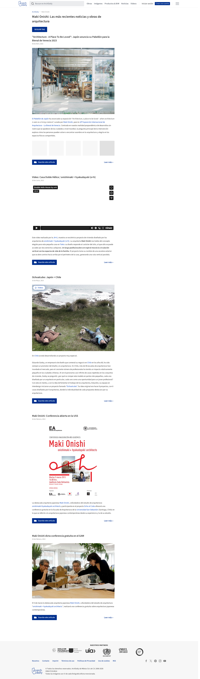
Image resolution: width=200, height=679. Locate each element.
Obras (89, 3)
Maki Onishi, (68, 122)
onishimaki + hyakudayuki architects (47, 606)
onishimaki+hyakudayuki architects (46, 506)
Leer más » (108, 162)
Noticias (125, 3)
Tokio (62, 244)
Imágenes (98, 3)
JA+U (55, 237)
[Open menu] (177, 4)
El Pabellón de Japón (40, 118)
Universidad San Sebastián (87, 509)
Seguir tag (39, 29)
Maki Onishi (64, 503)
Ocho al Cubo (89, 506)
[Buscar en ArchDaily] (59, 3)
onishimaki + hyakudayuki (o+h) (56, 241)
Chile (37, 355)
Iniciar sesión (147, 3)
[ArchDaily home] (23, 3)
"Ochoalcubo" (71, 386)
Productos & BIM (112, 3)
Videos (134, 3)
